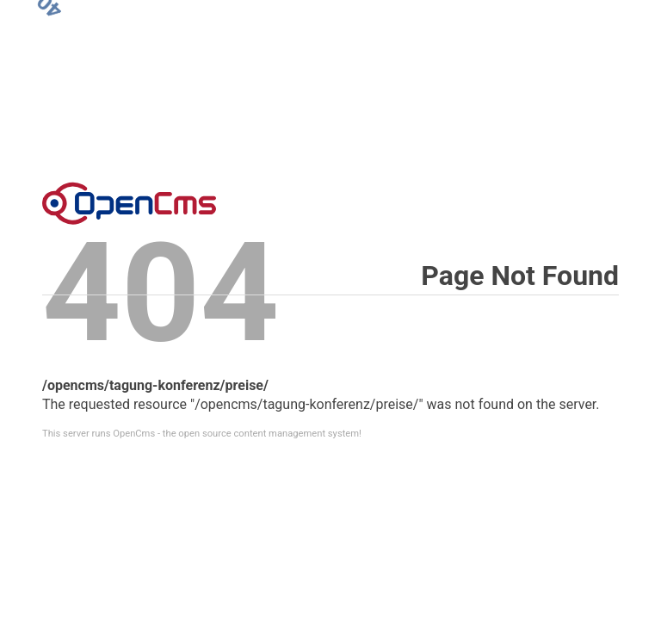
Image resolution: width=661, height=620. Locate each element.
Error (129, 203)
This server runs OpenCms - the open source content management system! (201, 433)
